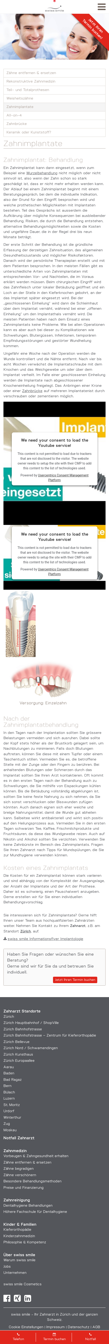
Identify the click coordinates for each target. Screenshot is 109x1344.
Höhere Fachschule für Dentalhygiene (35, 1212)
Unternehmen (15, 1273)
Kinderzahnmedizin (19, 1236)
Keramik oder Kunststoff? (28, 132)
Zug (6, 1124)
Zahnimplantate (19, 107)
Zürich (8, 1017)
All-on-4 (14, 115)
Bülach (9, 1092)
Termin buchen (54, 1337)
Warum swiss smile (19, 1260)
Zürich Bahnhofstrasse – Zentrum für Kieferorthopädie (49, 1035)
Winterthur (12, 1118)
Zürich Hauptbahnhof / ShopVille (31, 1023)
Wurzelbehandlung (41, 173)
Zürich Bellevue (16, 1042)
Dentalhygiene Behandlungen (28, 1206)
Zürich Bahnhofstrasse (22, 1029)
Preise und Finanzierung (23, 1188)
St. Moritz (11, 1105)
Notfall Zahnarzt (18, 1138)
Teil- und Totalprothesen (27, 90)
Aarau (8, 1067)
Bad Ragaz (12, 1080)
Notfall (90, 1337)
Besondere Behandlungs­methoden (32, 1181)
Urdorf (8, 1111)
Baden (8, 1073)
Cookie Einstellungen (26, 1327)
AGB (96, 1327)
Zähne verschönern (19, 1175)
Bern (7, 1086)
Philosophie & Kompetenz (24, 1242)
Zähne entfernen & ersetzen (31, 73)
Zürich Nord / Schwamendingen (30, 1048)
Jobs (7, 1267)
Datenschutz (78, 1327)
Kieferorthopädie (17, 1230)
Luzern (9, 1099)
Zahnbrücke (16, 124)
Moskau (10, 1130)
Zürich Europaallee (19, 1061)
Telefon (18, 1337)
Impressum (55, 1327)
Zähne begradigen (18, 1169)
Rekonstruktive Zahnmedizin (30, 81)
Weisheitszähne (19, 98)
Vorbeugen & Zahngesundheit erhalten (35, 1156)
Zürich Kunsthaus (18, 1054)
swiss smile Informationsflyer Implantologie (43, 939)
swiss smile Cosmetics (22, 1284)
